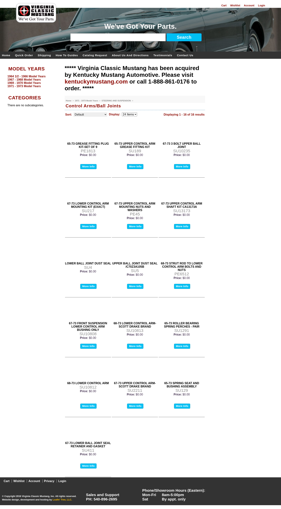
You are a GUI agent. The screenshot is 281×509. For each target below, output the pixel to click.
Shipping (44, 55)
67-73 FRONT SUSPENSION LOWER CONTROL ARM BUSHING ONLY (88, 326)
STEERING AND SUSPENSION (116, 101)
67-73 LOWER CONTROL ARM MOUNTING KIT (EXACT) (88, 205)
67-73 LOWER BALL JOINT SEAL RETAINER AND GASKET (88, 444)
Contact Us (185, 55)
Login (261, 5)
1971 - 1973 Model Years (87, 101)
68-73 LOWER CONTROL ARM (88, 383)
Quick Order (24, 55)
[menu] (31, 81)
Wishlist (235, 5)
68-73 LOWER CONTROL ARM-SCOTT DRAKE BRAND (135, 325)
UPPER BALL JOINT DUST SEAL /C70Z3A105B (135, 265)
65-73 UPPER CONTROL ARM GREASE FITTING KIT (135, 145)
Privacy (49, 481)
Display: (114, 114)
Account (249, 5)
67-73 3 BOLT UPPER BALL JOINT (182, 145)
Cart (224, 5)
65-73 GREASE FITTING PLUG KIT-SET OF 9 (88, 145)
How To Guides (67, 55)
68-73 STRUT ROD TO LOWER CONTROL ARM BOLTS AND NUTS (182, 267)
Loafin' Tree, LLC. (62, 499)
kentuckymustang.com (96, 81)
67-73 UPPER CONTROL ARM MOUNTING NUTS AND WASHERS (135, 207)
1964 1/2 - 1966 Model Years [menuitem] (26, 76)
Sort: (68, 114)
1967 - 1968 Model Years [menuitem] (24, 79)
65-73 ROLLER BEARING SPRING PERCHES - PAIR (181, 325)
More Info (88, 166)
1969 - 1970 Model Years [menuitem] (24, 82)
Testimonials (162, 55)
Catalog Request (95, 55)
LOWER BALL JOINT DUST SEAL (88, 263)
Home (6, 55)
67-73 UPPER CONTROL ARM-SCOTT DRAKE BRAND (135, 385)
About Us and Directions (130, 55)
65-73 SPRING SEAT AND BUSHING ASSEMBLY (181, 385)
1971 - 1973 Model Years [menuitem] (24, 86)
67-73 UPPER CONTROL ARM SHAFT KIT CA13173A (181, 205)
